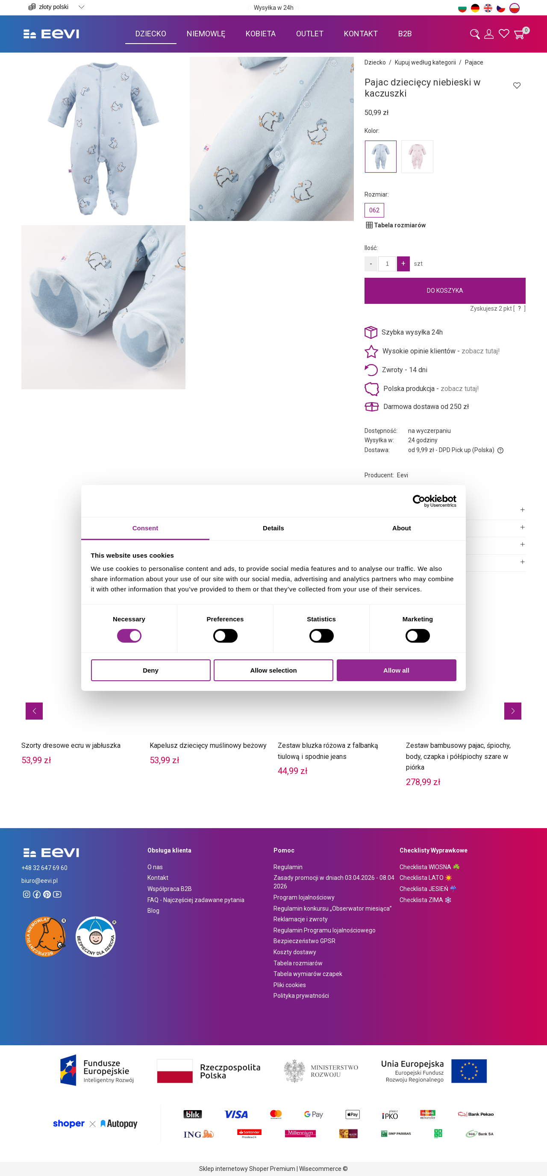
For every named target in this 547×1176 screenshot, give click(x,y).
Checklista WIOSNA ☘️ (430, 867)
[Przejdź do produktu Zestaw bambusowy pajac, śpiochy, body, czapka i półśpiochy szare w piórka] (466, 696)
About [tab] (401, 528)
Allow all (396, 670)
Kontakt (157, 877)
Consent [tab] (145, 528)
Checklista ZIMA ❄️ (426, 900)
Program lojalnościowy (304, 897)
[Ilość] (387, 263)
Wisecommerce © (323, 1168)
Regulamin (288, 867)
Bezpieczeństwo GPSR (304, 941)
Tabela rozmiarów (298, 963)
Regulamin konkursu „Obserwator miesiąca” (333, 908)
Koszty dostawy (295, 952)
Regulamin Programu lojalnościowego (325, 930)
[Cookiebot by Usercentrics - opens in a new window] (419, 500)
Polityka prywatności (301, 995)
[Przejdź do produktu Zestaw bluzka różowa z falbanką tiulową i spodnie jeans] (337, 691)
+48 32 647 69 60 (44, 867)
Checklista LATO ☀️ (426, 877)
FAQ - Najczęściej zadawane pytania (195, 900)
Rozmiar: (377, 194)
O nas (155, 867)
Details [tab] (273, 528)
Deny (151, 670)
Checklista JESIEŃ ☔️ (428, 888)
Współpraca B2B (169, 888)
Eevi (402, 475)
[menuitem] (150, 33)
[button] (34, 711)
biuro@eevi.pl (39, 880)
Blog (153, 910)
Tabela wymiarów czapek (308, 973)
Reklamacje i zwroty (301, 919)
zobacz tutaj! (481, 351)
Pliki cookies (290, 985)
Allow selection (273, 670)
